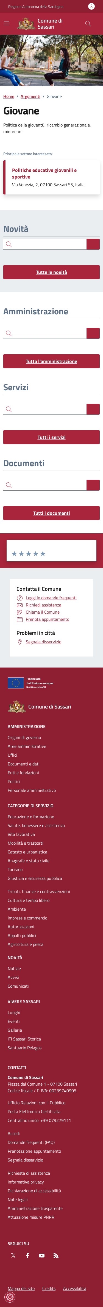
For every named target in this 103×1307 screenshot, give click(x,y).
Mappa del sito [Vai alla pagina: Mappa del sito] (21, 1288)
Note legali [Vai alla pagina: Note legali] (18, 1199)
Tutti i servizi (52, 437)
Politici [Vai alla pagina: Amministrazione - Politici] (14, 781)
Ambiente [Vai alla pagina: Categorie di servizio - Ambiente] (17, 909)
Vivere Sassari (24, 1001)
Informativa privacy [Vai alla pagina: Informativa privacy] (26, 1182)
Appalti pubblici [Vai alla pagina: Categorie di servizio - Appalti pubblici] (22, 935)
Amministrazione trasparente (35, 1208)
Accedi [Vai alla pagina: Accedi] (14, 1133)
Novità (15, 957)
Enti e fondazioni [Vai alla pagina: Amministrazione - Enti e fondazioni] (23, 772)
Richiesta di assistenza (29, 1173)
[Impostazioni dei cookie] (9, 1297)
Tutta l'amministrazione (51, 361)
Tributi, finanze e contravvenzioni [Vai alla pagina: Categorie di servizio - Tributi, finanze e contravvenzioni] (39, 891)
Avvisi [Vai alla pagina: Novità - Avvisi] (13, 977)
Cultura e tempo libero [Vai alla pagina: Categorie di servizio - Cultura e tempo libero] (28, 900)
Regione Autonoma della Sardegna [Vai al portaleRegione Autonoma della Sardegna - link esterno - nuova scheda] (35, 6)
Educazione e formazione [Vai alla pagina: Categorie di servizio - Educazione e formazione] (31, 816)
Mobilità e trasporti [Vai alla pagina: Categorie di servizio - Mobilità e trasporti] (25, 843)
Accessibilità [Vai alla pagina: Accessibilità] (74, 1288)
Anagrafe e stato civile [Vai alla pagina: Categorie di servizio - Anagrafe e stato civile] (28, 860)
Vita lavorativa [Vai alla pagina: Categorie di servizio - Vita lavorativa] (21, 834)
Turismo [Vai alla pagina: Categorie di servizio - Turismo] (15, 869)
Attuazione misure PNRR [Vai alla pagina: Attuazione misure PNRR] (31, 1217)
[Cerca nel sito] (88, 23)
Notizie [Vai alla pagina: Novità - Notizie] (14, 968)
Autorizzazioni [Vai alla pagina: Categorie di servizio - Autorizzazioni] (21, 926)
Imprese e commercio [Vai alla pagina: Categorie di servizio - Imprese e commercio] (27, 918)
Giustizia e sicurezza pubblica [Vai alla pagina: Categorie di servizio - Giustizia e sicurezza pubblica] (35, 878)
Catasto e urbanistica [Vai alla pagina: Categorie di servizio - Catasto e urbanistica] (27, 852)
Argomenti (30, 96)
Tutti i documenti (51, 513)
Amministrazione (27, 726)
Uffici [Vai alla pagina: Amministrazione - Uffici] (12, 755)
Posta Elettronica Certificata (34, 1111)
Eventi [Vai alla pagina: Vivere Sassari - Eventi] (14, 1021)
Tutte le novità (51, 272)
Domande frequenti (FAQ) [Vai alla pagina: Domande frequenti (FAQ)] (31, 1142)
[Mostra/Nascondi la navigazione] (6, 23)
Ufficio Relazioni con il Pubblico (36, 1102)
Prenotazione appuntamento (34, 1151)
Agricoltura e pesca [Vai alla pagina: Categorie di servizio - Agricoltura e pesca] (25, 944)
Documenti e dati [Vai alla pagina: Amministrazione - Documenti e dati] (24, 763)
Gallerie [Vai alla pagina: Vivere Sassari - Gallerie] (15, 1030)
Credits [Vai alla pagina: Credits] (48, 1288)
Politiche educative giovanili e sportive (44, 173)
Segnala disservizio (25, 1160)
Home (8, 96)
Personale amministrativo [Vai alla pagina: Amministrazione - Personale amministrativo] (32, 790)
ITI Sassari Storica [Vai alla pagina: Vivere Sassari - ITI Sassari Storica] (24, 1039)
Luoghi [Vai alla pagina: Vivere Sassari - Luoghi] (14, 1012)
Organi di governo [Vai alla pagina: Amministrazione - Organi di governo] (24, 737)
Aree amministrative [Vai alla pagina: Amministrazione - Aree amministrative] (27, 746)
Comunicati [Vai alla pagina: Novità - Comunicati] (18, 986)
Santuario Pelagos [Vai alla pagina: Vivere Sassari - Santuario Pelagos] (24, 1047)
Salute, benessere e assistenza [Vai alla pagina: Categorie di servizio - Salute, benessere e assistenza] (36, 825)
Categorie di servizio (31, 805)
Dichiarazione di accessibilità (34, 1190)
